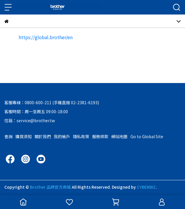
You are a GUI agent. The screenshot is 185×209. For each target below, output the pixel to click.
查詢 (8, 136)
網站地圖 (119, 136)
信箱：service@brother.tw (29, 120)
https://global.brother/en (46, 37)
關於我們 (43, 136)
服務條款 (100, 136)
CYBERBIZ (146, 187)
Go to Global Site (146, 136)
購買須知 (23, 136)
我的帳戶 (62, 136)
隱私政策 (81, 136)
